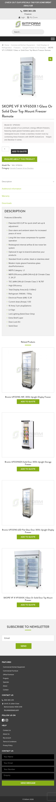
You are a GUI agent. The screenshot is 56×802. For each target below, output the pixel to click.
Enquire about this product (19, 159)
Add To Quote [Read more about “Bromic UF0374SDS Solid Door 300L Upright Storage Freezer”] (28, 469)
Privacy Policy (7, 745)
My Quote (32, 17)
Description (7, 181)
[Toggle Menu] (53, 39)
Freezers (17, 48)
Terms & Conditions (9, 742)
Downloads (7, 203)
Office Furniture (8, 674)
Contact (5, 690)
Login (22, 17)
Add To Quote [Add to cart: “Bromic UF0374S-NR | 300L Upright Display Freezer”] (28, 402)
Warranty (5, 196)
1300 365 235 (29, 10)
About (5, 686)
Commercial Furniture (10, 671)
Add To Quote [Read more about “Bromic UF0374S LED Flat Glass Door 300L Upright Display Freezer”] (28, 537)
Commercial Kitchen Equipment (23, 45)
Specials (6, 682)
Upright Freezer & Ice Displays (34, 48)
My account (7, 738)
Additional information (11, 189)
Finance (28, 14)
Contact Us (7, 730)
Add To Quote (19, 151)
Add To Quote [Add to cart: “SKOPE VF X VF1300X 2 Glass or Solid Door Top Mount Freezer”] (28, 605)
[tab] (28, 181)
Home (6, 45)
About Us (6, 734)
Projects (6, 678)
